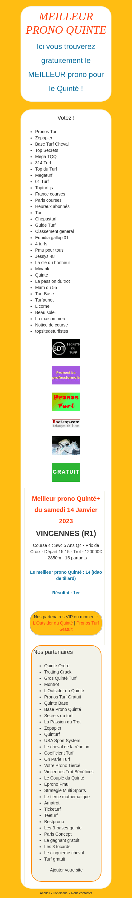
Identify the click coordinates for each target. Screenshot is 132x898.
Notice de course (51, 324)
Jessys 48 (44, 256)
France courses (50, 193)
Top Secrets (46, 150)
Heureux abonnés (52, 206)
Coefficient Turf (58, 753)
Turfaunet (44, 299)
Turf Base (44, 293)
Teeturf (51, 815)
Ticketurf (52, 809)
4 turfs (41, 243)
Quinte (41, 275)
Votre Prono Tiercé (62, 765)
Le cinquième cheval (64, 852)
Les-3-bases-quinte (63, 827)
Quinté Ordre (56, 665)
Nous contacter (81, 893)
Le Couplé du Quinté (64, 777)
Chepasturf (45, 218)
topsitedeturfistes (51, 331)
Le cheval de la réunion (66, 746)
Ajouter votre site (66, 869)
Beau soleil (46, 312)
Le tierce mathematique (67, 796)
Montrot (51, 684)
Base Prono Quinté (62, 709)
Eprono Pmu (56, 784)
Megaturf (43, 175)
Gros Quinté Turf (60, 678)
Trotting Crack (57, 671)
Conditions (60, 893)
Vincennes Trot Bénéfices (69, 771)
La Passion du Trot (62, 721)
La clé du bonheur (52, 262)
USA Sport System (62, 740)
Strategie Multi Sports (65, 790)
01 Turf (42, 181)
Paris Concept (58, 834)
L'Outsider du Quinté (53, 622)
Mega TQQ (46, 156)
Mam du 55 (46, 287)
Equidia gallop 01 (51, 237)
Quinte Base (56, 703)
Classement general (54, 231)
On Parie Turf (57, 759)
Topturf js (44, 187)
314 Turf (43, 162)
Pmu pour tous (49, 250)
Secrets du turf (58, 715)
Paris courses (48, 200)
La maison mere (50, 318)
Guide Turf (45, 225)
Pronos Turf (46, 131)
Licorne (42, 306)
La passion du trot (52, 281)
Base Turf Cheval (51, 144)
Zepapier (43, 137)
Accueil (45, 893)
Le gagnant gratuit (61, 840)
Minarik (42, 268)
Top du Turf (46, 169)
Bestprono (54, 821)
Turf (39, 212)
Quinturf (52, 734)
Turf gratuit (54, 859)
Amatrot (51, 802)
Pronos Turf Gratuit (62, 696)
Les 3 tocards (57, 846)
